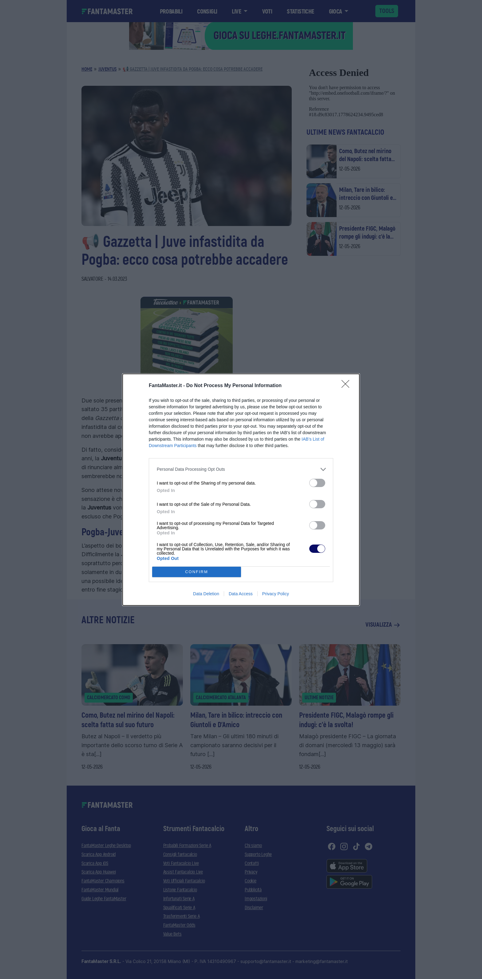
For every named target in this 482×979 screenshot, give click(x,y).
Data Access (241, 593)
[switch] (317, 483)
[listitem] (241, 469)
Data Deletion (206, 593)
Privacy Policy (275, 593)
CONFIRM (196, 571)
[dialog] (241, 489)
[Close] (347, 386)
